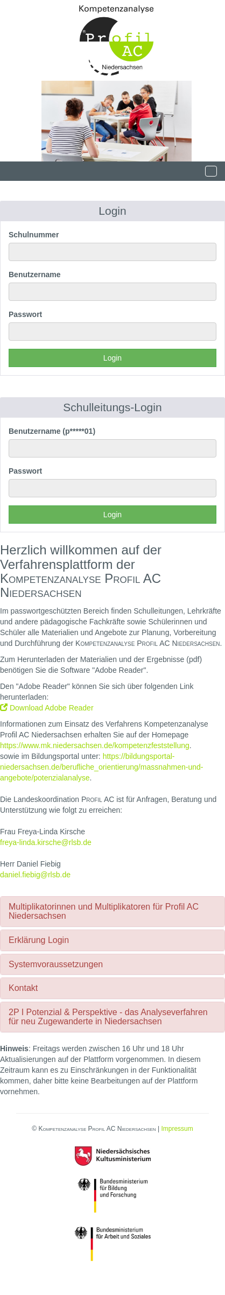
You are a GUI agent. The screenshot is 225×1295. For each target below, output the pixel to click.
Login (112, 358)
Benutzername (34, 274)
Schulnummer (34, 234)
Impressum (177, 1128)
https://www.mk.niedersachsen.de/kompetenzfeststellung (94, 745)
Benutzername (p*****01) (52, 431)
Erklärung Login (39, 940)
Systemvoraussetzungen (56, 964)
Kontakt (23, 988)
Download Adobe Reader (47, 707)
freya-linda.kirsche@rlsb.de (46, 842)
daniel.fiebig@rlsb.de (35, 874)
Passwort (25, 314)
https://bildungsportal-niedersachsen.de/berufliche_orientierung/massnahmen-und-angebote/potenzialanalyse (101, 767)
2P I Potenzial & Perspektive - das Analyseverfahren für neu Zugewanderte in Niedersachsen (108, 1017)
